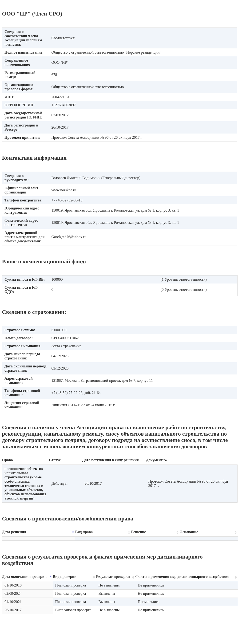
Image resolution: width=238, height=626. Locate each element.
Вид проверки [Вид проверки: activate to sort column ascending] (65, 577)
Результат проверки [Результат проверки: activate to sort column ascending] (113, 577)
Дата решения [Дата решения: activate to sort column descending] (14, 532)
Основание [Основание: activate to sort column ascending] (189, 532)
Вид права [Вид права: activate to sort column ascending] (84, 532)
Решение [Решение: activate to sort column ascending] (138, 532)
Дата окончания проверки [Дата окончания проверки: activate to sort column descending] (24, 577)
